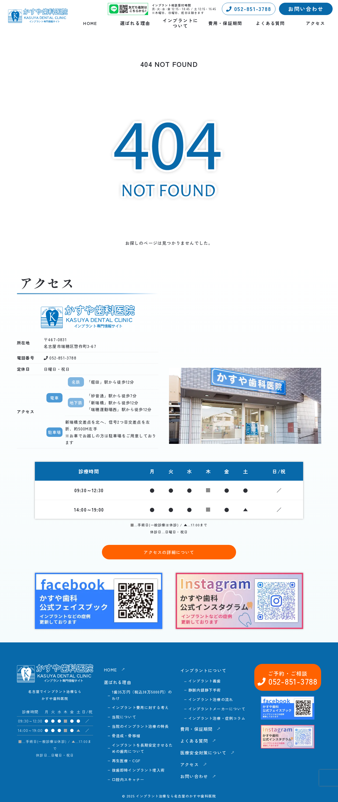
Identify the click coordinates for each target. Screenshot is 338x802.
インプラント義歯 (204, 681)
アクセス (315, 23)
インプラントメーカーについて (216, 708)
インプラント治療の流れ (210, 699)
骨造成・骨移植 (126, 735)
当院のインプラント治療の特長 (140, 726)
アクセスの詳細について (169, 552)
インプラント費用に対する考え (140, 707)
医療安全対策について (203, 752)
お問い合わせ (306, 9)
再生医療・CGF (126, 760)
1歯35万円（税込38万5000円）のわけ (142, 695)
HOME (90, 23)
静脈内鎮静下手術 (204, 690)
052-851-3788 (248, 9)
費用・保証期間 (225, 23)
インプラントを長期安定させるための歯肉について (142, 748)
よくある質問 (270, 23)
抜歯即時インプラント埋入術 (138, 770)
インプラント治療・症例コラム (216, 718)
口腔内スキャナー (128, 779)
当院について (124, 717)
